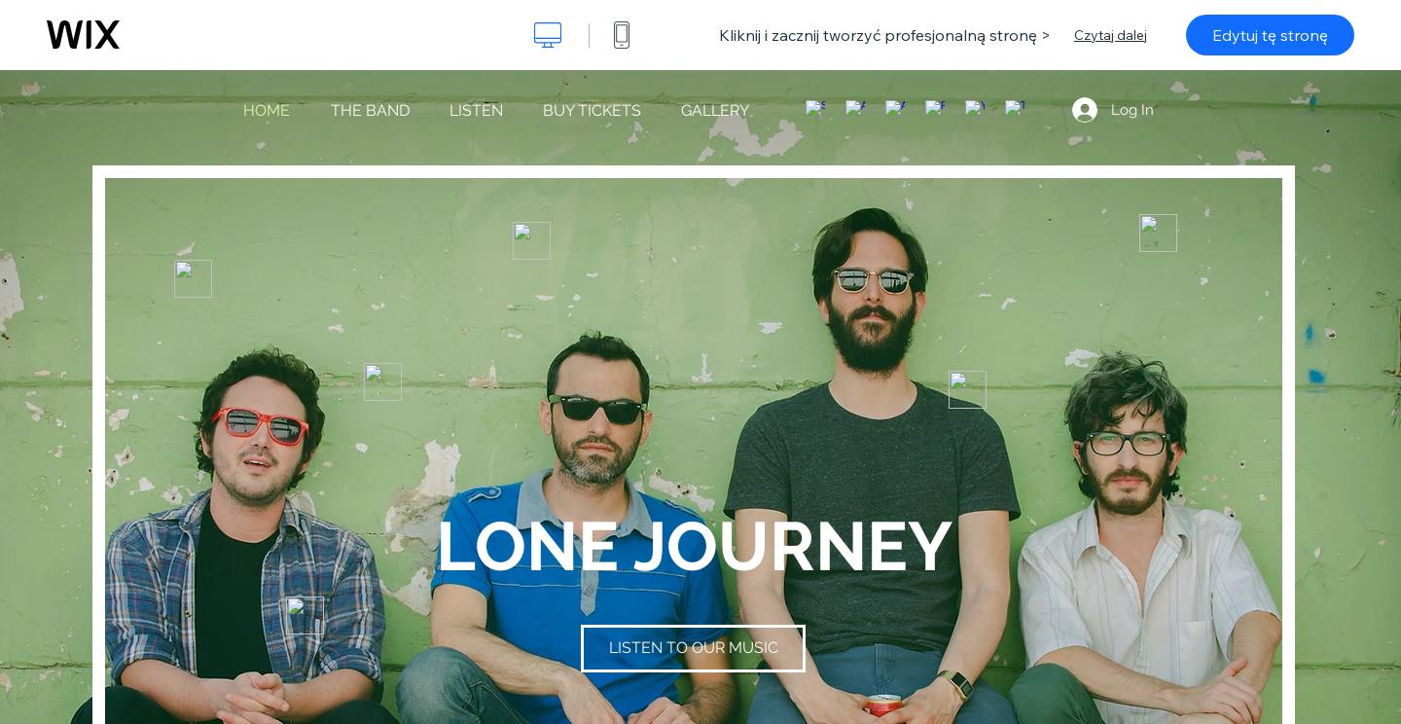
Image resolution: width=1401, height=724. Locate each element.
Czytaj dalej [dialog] (1110, 35)
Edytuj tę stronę (1270, 35)
